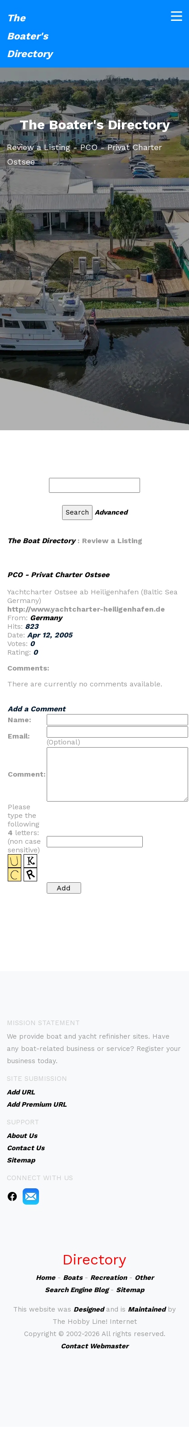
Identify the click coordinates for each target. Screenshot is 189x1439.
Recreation (108, 1278)
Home (45, 1278)
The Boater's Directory (29, 35)
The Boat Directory (41, 540)
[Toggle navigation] (176, 16)
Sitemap (130, 1290)
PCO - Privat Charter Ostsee (58, 574)
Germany (46, 617)
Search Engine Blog (76, 1290)
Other (144, 1278)
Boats (72, 1278)
